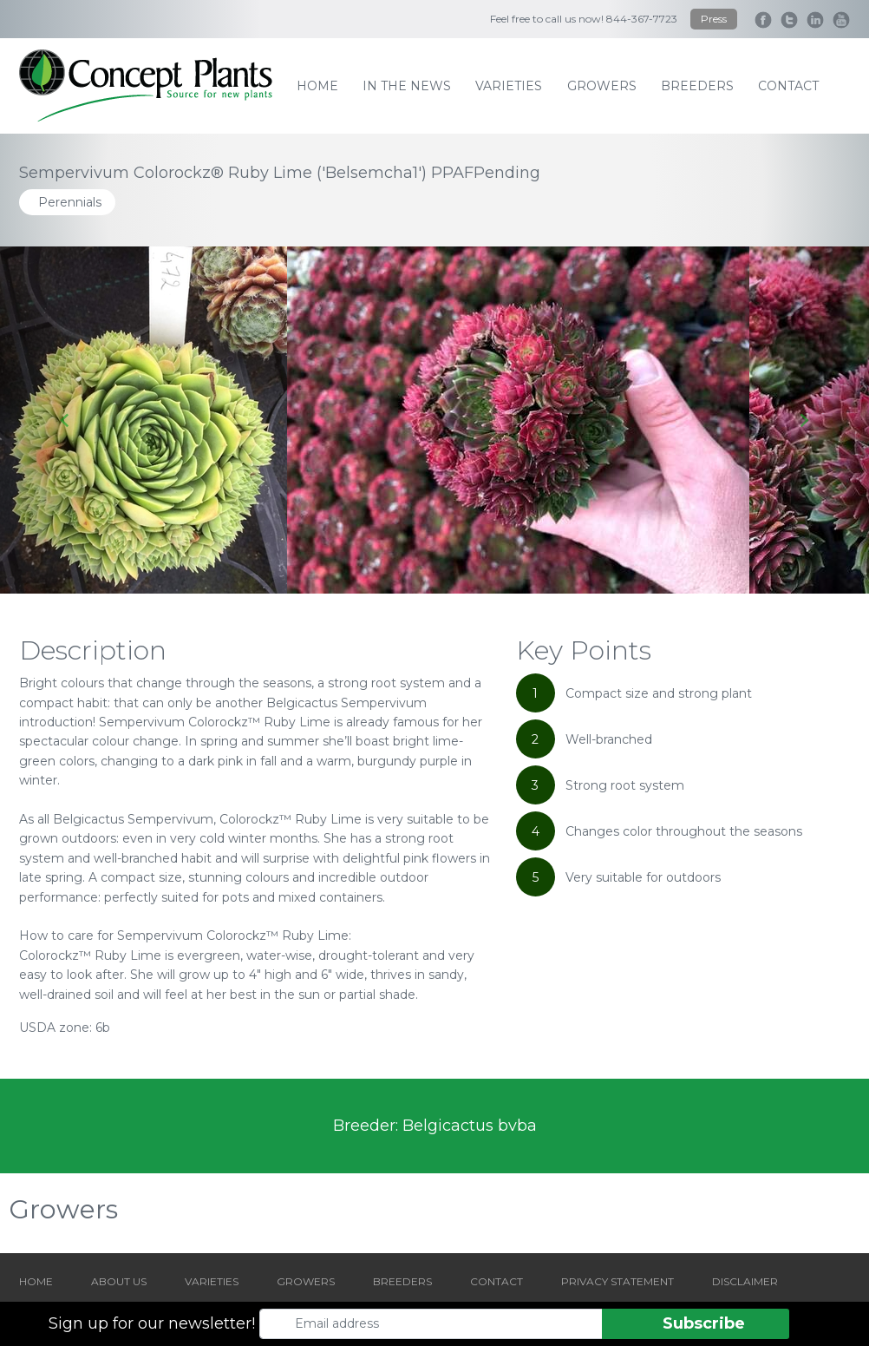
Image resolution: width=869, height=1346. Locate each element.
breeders (697, 86)
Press (714, 18)
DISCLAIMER (745, 1281)
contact (788, 86)
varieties (508, 86)
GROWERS (306, 1281)
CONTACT (496, 1281)
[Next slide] (804, 420)
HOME (36, 1281)
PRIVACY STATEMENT (617, 1281)
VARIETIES (211, 1281)
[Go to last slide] (65, 420)
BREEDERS (402, 1281)
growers (602, 86)
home (317, 86)
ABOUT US (119, 1281)
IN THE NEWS (407, 86)
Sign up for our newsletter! (152, 1323)
